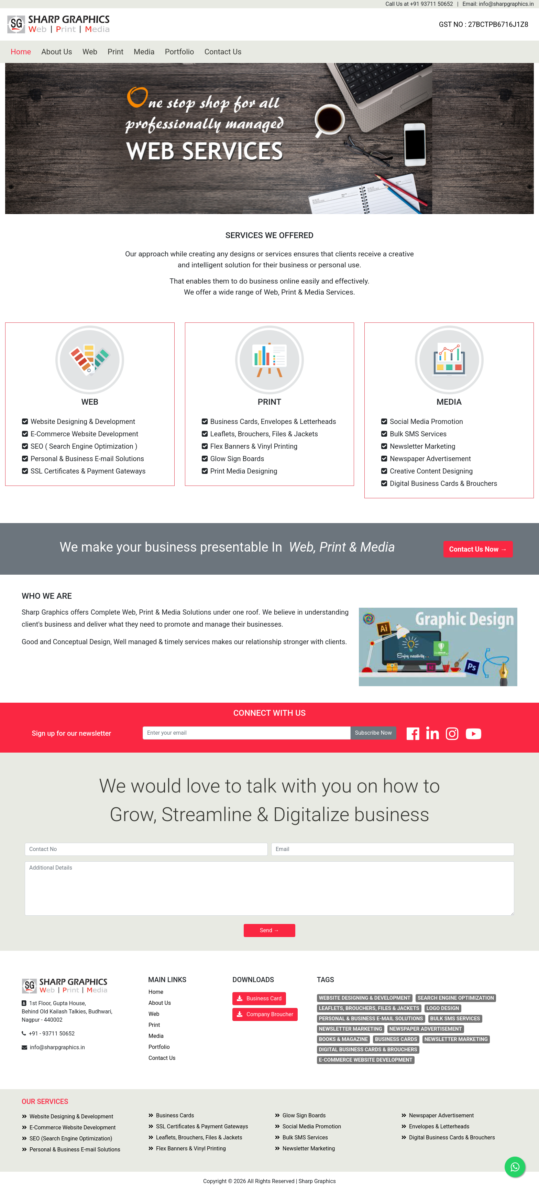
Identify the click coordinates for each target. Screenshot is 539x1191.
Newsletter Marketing (305, 1148)
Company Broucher (265, 1014)
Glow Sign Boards (300, 1115)
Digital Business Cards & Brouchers (448, 1137)
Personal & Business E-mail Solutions (71, 1149)
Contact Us (223, 51)
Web (89, 51)
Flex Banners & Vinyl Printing (187, 1148)
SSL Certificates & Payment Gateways (198, 1126)
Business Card (262, 998)
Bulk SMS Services (301, 1137)
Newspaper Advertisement (438, 1115)
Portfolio (179, 51)
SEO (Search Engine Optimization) (67, 1138)
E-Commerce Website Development (69, 1127)
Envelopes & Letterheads (435, 1126)
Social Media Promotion (308, 1126)
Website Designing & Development (67, 1116)
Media (144, 51)
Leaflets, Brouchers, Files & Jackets (195, 1137)
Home (21, 51)
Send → (269, 930)
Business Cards (171, 1115)
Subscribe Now (373, 733)
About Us (56, 51)
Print (115, 51)
